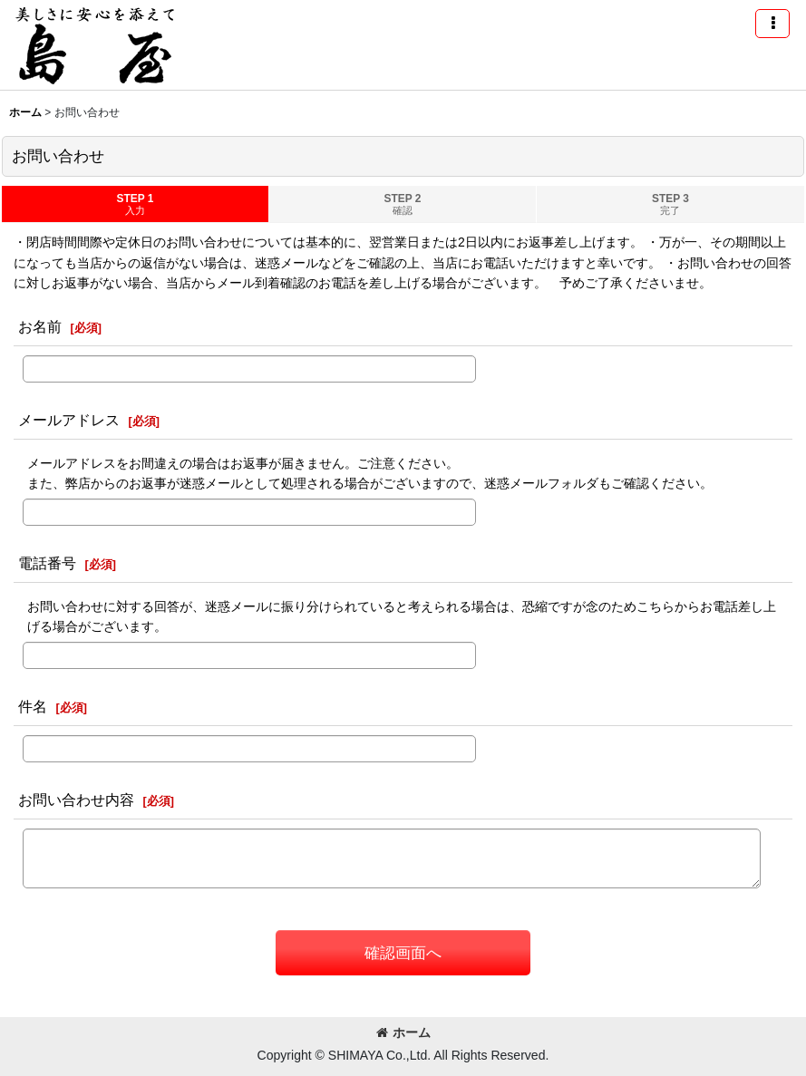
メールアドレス (69, 420)
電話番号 (47, 563)
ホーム (403, 1032)
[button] (772, 23)
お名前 (40, 326)
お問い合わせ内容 (76, 799)
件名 (32, 706)
